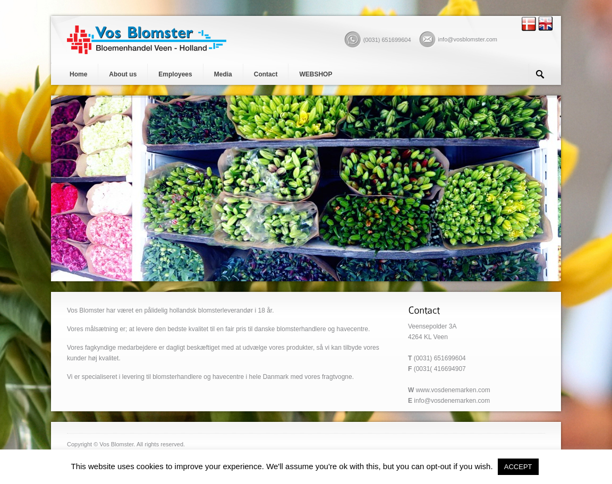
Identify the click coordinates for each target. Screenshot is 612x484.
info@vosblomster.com (467, 39)
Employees (175, 74)
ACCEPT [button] (518, 467)
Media (223, 74)
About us (123, 74)
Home (78, 74)
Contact (266, 74)
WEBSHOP (315, 74)
